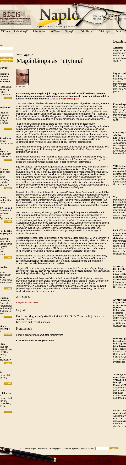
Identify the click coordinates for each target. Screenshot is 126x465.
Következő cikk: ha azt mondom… (34, 322)
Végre (116, 197)
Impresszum (42, 449)
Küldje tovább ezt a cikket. (27, 302)
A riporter (118, 48)
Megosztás (21, 310)
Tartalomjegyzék (54, 449)
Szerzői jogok (79, 449)
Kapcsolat (90, 449)
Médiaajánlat (68, 449)
